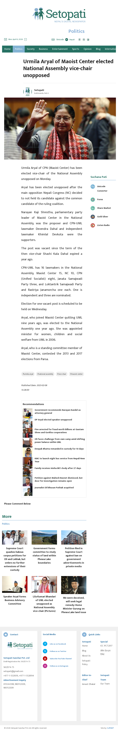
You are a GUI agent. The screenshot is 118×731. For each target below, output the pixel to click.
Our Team (105, 684)
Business (43, 49)
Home (85, 646)
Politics (18, 49)
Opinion (88, 49)
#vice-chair (61, 374)
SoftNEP (110, 728)
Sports (75, 49)
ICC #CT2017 (106, 646)
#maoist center (76, 374)
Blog (98, 49)
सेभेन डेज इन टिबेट (105, 652)
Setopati (39, 90)
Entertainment (60, 49)
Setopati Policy (86, 662)
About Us (86, 656)
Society (31, 49)
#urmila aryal (28, 374)
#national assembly (45, 374)
